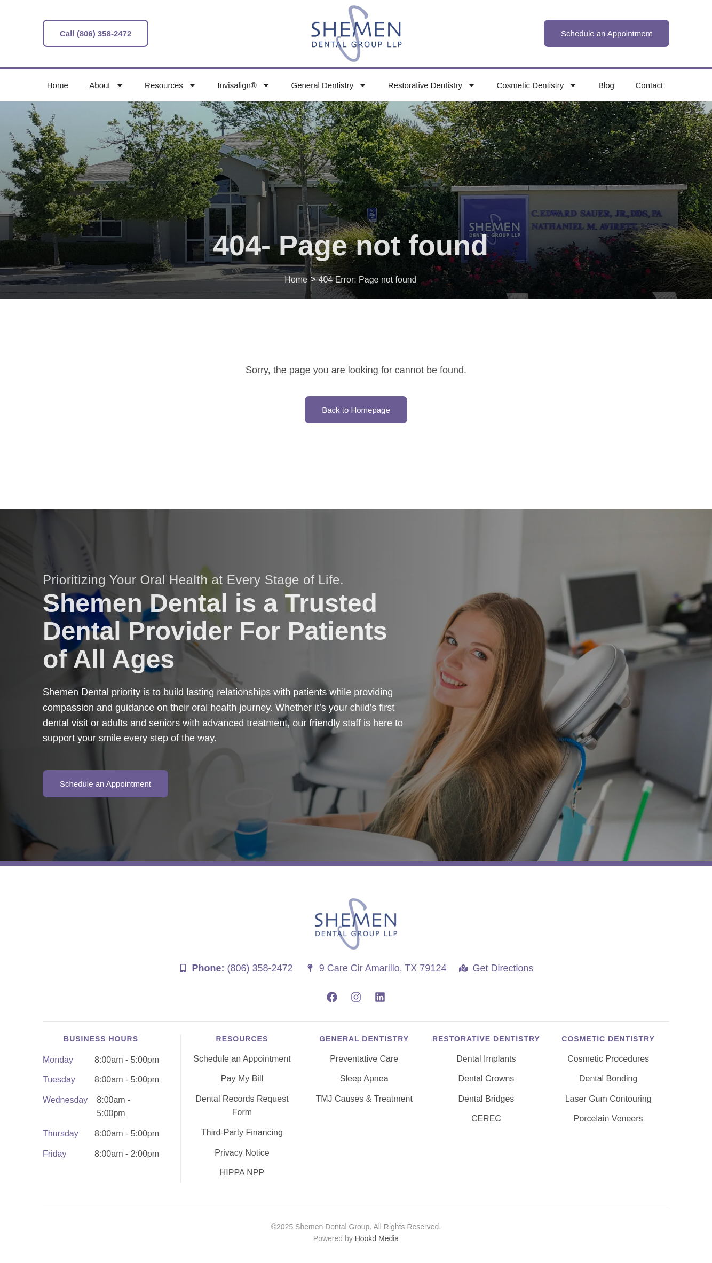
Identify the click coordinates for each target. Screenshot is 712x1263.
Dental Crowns (486, 1078)
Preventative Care (364, 1058)
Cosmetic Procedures (608, 1058)
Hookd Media (377, 1238)
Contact (649, 85)
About (106, 85)
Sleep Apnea (364, 1078)
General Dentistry (329, 85)
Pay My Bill (242, 1078)
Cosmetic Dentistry (537, 85)
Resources (170, 85)
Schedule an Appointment (241, 1058)
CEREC (486, 1118)
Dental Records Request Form (241, 1105)
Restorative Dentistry (432, 85)
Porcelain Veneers (608, 1118)
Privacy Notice (242, 1152)
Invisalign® (243, 85)
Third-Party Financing (242, 1132)
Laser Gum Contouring (608, 1098)
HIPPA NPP (242, 1172)
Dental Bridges (486, 1098)
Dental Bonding (608, 1078)
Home (57, 85)
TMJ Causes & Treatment (363, 1098)
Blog (606, 85)
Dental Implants (486, 1058)
